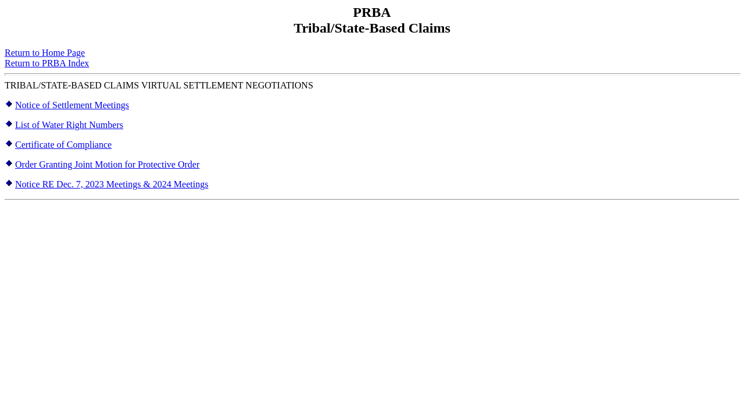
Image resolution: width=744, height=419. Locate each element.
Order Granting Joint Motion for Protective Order (107, 164)
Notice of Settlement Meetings (72, 105)
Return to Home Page (45, 53)
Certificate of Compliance (63, 145)
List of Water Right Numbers (69, 125)
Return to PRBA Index (47, 63)
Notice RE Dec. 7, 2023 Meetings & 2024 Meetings (111, 184)
